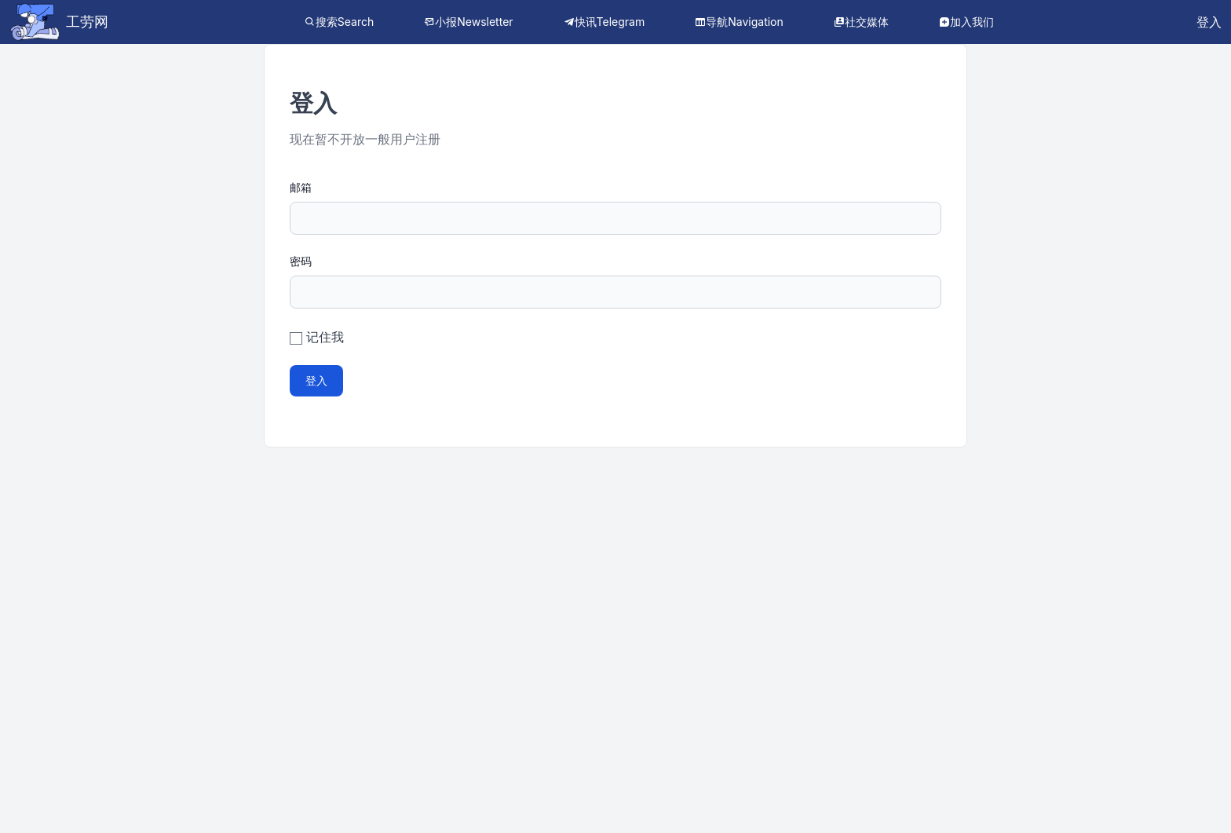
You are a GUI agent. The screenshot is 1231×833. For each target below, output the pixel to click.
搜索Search (345, 21)
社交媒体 (867, 21)
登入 (1209, 22)
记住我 (325, 337)
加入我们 (972, 21)
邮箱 (301, 187)
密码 (301, 261)
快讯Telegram (610, 21)
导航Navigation (745, 21)
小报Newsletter (474, 21)
